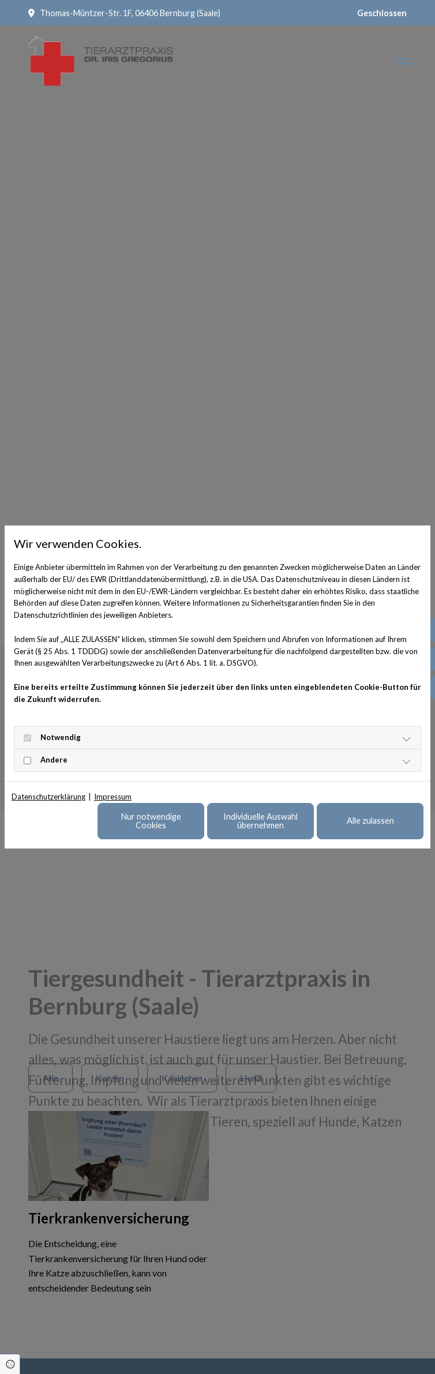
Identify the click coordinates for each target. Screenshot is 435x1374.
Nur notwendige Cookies (151, 820)
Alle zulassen (370, 820)
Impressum (113, 796)
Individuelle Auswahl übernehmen (260, 820)
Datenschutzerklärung (48, 796)
